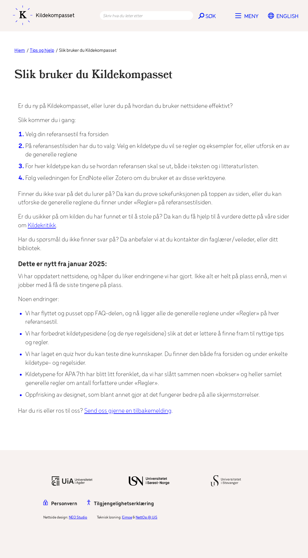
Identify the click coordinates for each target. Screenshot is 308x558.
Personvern (60, 504)
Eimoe (127, 517)
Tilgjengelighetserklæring (120, 504)
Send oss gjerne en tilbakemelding (127, 411)
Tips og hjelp (42, 50)
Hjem (19, 50)
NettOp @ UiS (146, 517)
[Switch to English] (287, 17)
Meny (251, 17)
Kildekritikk (42, 225)
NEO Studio (78, 517)
